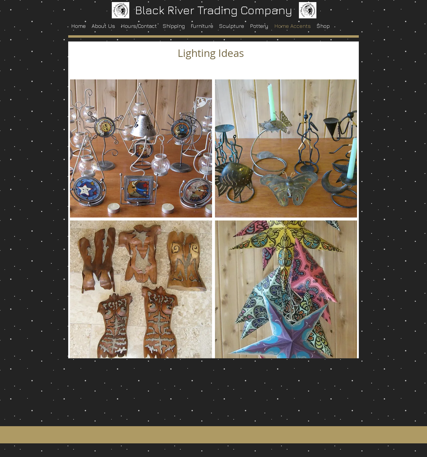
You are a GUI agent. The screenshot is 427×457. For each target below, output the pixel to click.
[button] (141, 148)
